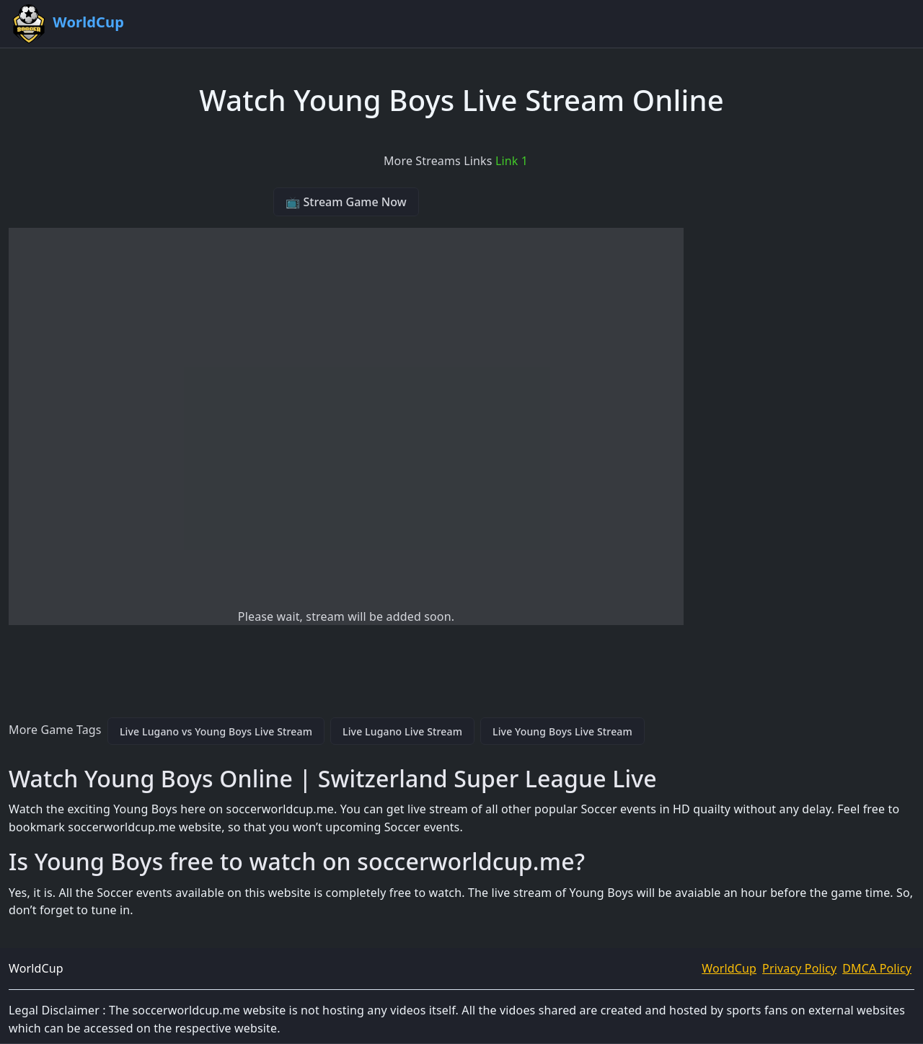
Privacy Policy (799, 968)
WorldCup (729, 968)
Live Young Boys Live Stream (562, 731)
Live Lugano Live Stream (402, 731)
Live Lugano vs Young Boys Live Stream (216, 731)
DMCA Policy (876, 968)
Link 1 (511, 161)
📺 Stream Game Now (346, 202)
